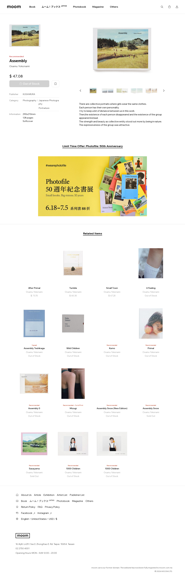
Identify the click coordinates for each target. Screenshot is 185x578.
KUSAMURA (29, 94)
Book (32, 6)
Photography (29, 100)
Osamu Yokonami (19, 66)
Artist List (62, 494)
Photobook (79, 6)
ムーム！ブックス (54, 6)
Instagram (45, 513)
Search (162, 7)
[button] (80, 90)
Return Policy (28, 506)
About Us (26, 494)
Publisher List (77, 494)
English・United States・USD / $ (39, 518)
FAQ (40, 506)
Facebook (28, 513)
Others (114, 6)
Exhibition (49, 494)
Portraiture (44, 108)
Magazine (98, 6)
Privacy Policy (52, 506)
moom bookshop (14, 7)
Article (37, 494)
